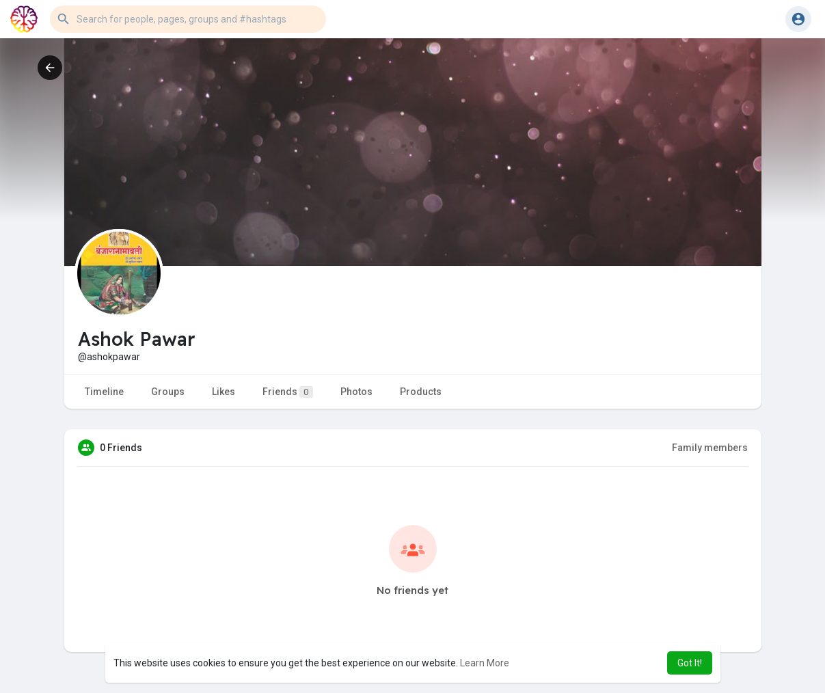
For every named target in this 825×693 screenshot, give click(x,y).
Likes (223, 391)
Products (421, 391)
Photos (356, 391)
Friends (287, 392)
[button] (188, 19)
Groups (168, 391)
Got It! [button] (689, 662)
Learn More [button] (484, 662)
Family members (710, 447)
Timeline (104, 391)
